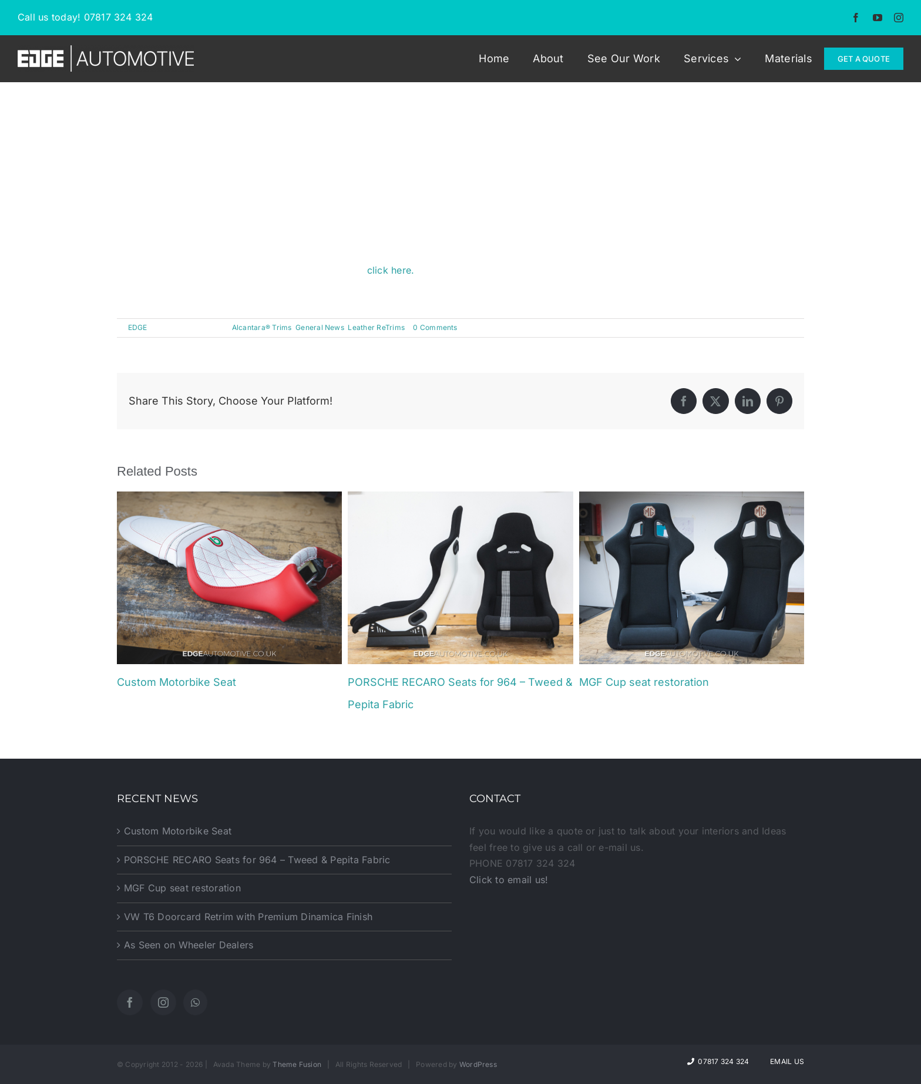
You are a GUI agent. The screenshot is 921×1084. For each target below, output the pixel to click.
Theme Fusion (297, 1064)
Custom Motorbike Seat (176, 682)
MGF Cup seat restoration (644, 682)
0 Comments (435, 327)
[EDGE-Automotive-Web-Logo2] (106, 50)
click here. (391, 270)
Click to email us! (508, 880)
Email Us (785, 1061)
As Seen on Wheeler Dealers (188, 945)
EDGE (137, 327)
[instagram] (898, 17)
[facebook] (856, 17)
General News (319, 327)
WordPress (478, 1064)
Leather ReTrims (376, 327)
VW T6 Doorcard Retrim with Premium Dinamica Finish (248, 917)
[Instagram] (163, 1002)
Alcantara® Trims (262, 327)
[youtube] (877, 17)
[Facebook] (130, 1002)
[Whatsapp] (195, 1002)
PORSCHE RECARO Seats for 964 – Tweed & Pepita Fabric (257, 860)
